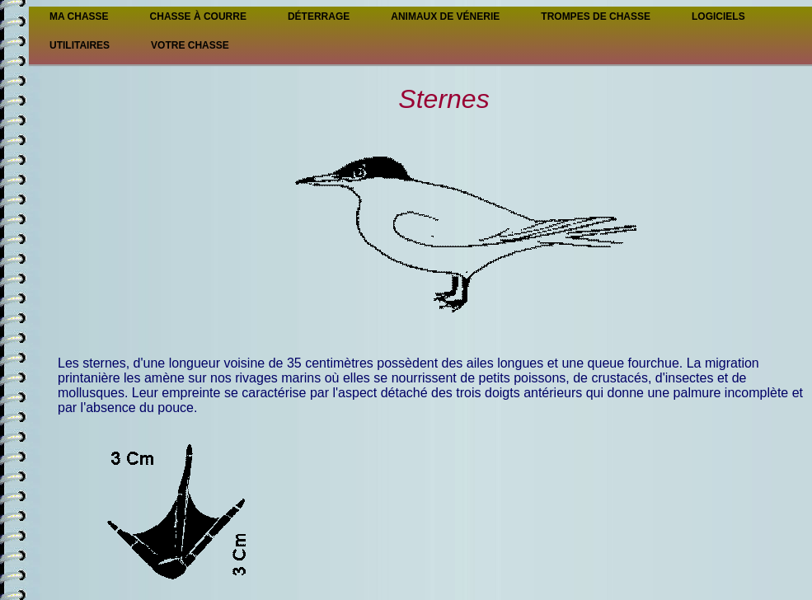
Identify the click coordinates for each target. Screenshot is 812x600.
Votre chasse (190, 45)
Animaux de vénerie (445, 16)
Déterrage (319, 16)
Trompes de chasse (595, 16)
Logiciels (718, 16)
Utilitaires (79, 45)
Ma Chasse (79, 16)
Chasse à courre (198, 16)
